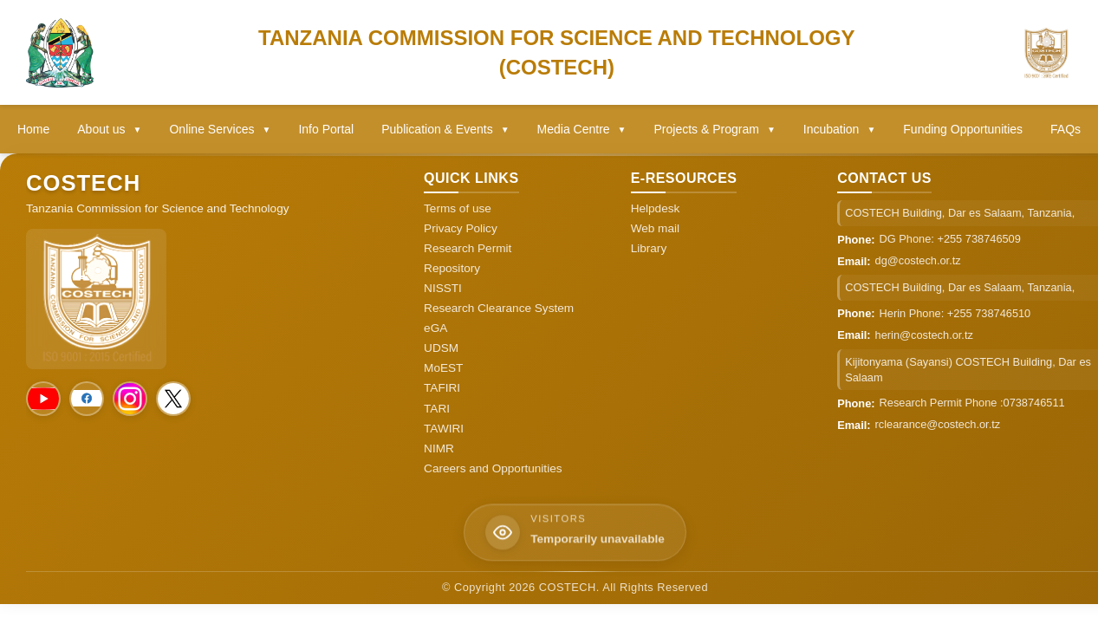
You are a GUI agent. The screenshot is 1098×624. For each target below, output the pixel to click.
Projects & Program (715, 129)
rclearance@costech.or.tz (938, 424)
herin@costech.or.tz (924, 334)
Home (33, 129)
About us (109, 129)
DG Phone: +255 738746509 (950, 238)
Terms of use (457, 208)
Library (649, 248)
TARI (437, 408)
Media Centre (582, 129)
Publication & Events (445, 129)
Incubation (839, 129)
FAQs (1065, 129)
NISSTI (443, 288)
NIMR (439, 448)
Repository (452, 268)
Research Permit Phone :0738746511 (972, 402)
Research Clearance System (499, 308)
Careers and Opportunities (493, 468)
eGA (435, 328)
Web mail (655, 228)
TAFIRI (442, 387)
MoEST (443, 367)
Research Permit (467, 248)
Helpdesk (655, 208)
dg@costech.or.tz (918, 260)
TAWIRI (444, 428)
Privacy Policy (460, 228)
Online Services (219, 129)
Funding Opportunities (963, 129)
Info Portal (326, 129)
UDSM (441, 347)
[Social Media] (43, 398)
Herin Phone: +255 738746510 (955, 313)
